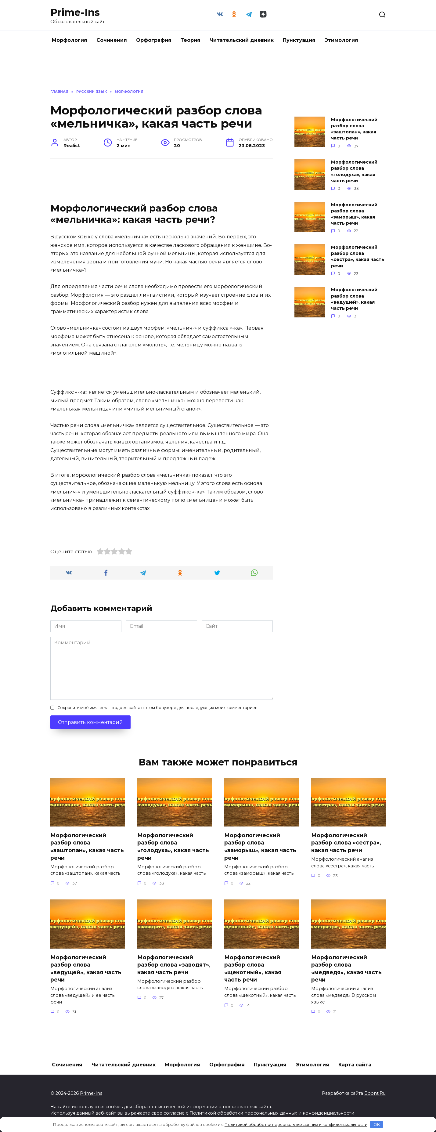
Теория (190, 40)
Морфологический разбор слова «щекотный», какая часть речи (252, 968)
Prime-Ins (75, 12)
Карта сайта (354, 1065)
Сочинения (111, 40)
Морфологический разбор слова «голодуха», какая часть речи (354, 171)
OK (376, 1124)
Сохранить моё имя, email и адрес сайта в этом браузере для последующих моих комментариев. (157, 707)
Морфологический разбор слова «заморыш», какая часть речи (354, 214)
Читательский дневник (242, 40)
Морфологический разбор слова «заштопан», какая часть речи (354, 129)
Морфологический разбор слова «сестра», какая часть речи (357, 256)
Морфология (69, 40)
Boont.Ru (375, 1093)
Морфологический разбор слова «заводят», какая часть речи (174, 964)
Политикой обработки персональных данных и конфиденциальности (271, 1113)
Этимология (341, 40)
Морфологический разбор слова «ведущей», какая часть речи (354, 299)
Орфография (153, 40)
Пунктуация (299, 40)
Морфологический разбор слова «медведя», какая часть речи (346, 968)
